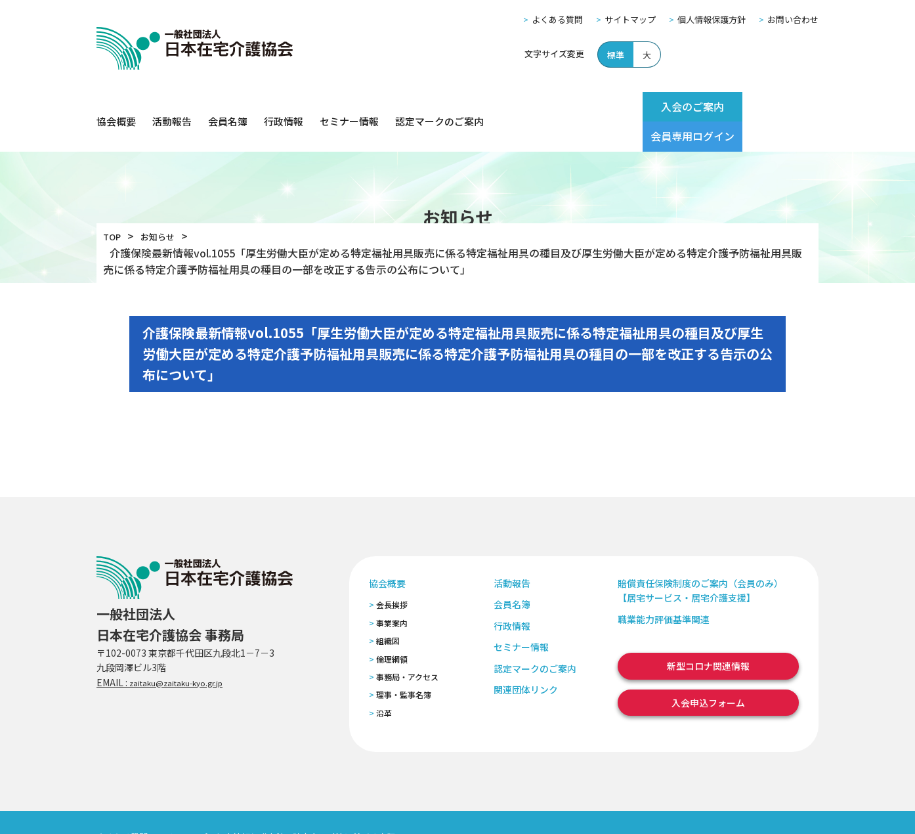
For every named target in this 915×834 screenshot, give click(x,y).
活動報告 (172, 107)
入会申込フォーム (708, 672)
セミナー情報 (349, 107)
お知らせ (165, 206)
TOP (114, 206)
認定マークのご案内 (439, 107)
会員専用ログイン (767, 106)
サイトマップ (630, 19)
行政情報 (283, 107)
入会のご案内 (662, 106)
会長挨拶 (392, 575)
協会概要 (116, 107)
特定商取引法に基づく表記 (344, 807)
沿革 (384, 682)
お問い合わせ (793, 19)
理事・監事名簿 (403, 664)
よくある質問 (557, 19)
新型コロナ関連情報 (708, 636)
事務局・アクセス (407, 646)
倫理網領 (392, 628)
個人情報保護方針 (711, 19)
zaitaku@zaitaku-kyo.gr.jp (187, 652)
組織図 (388, 611)
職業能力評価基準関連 (664, 589)
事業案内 (392, 592)
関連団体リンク (526, 659)
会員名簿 (227, 107)
